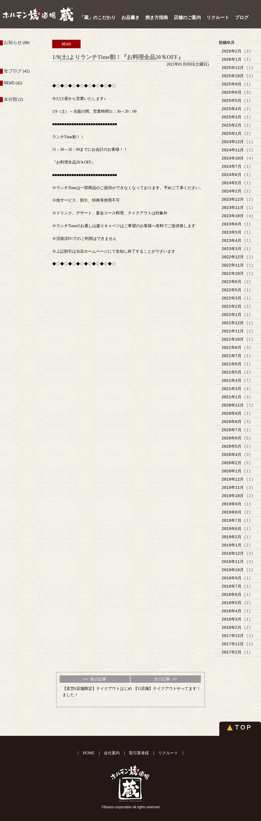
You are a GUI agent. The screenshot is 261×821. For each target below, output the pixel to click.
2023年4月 (231, 240)
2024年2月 (231, 191)
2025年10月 (233, 76)
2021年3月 (231, 388)
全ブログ (13, 71)
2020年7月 (231, 430)
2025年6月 (231, 92)
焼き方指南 (156, 17)
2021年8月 (231, 347)
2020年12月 (233, 405)
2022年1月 (231, 314)
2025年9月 (231, 84)
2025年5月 (231, 100)
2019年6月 (231, 528)
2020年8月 (231, 421)
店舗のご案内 (187, 17)
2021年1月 (231, 397)
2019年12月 (233, 479)
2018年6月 (231, 594)
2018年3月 (231, 619)
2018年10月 (233, 570)
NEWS (9, 84)
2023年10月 (233, 216)
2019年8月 (231, 512)
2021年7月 (231, 356)
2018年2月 (231, 627)
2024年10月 (233, 158)
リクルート (218, 17)
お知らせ (13, 43)
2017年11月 (233, 644)
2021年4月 (231, 380)
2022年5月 (231, 290)
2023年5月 (231, 232)
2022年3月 (231, 298)
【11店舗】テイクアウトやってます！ (167, 688)
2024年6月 (231, 174)
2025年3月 (231, 117)
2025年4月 (231, 109)
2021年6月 (231, 364)
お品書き (130, 17)
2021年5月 (231, 372)
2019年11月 (233, 487)
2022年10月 (233, 273)
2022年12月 (233, 257)
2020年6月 (231, 438)
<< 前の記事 (94, 679)
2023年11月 (233, 207)
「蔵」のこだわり (97, 17)
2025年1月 (231, 133)
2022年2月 (231, 306)
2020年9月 (231, 413)
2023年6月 (231, 224)
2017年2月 (231, 652)
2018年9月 (231, 578)
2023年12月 (233, 199)
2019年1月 (231, 545)
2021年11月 (233, 331)
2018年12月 (233, 553)
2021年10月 (233, 339)
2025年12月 (233, 67)
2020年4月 (231, 454)
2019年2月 (231, 537)
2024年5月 (231, 183)
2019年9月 (231, 504)
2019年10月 (233, 496)
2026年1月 (231, 59)
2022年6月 (231, 281)
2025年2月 (231, 125)
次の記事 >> (165, 679)
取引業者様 (139, 753)
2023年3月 (231, 249)
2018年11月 (233, 561)
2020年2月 (231, 463)
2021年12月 (233, 323)
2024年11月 (233, 150)
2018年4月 (231, 611)
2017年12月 (233, 635)
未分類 (10, 100)
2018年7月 (231, 586)
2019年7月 (231, 520)
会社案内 (112, 753)
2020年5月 (231, 446)
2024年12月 (233, 141)
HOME (88, 753)
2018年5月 (231, 603)
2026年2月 (231, 51)
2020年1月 (231, 471)
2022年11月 (233, 265)
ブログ (242, 17)
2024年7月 (231, 166)
